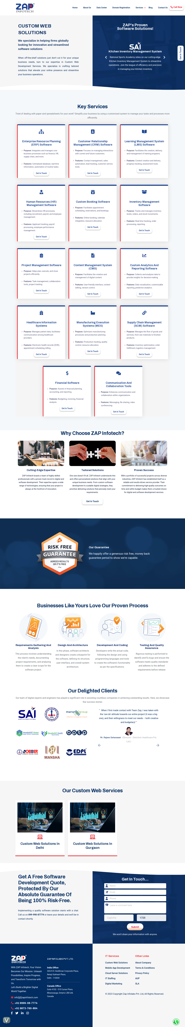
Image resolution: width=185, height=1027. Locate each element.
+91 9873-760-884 (26, 1006)
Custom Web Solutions (116, 961)
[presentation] (99, 745)
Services (139, 7)
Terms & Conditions (145, 966)
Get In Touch (41, 172)
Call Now (176, 7)
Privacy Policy (142, 971)
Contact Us (163, 7)
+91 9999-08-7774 (26, 1001)
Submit (135, 925)
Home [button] (75, 7)
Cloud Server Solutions (116, 971)
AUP (137, 976)
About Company (143, 961)
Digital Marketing (113, 982)
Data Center (102, 7)
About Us (87, 7)
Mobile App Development (117, 966)
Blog (150, 7)
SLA (137, 982)
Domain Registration (121, 7)
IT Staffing (110, 976)
